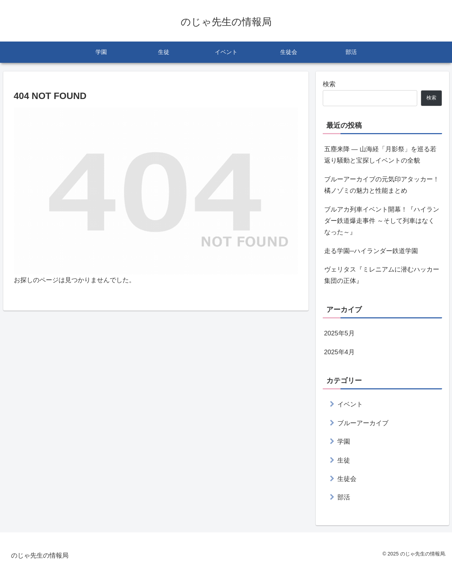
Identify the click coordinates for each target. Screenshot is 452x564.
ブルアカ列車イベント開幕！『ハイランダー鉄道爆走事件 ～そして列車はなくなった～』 (381, 221)
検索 (329, 84)
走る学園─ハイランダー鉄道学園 (371, 250)
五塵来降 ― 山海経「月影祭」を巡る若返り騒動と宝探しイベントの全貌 (380, 155)
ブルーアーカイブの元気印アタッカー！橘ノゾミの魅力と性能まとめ (381, 185)
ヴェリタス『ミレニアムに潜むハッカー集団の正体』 (381, 275)
